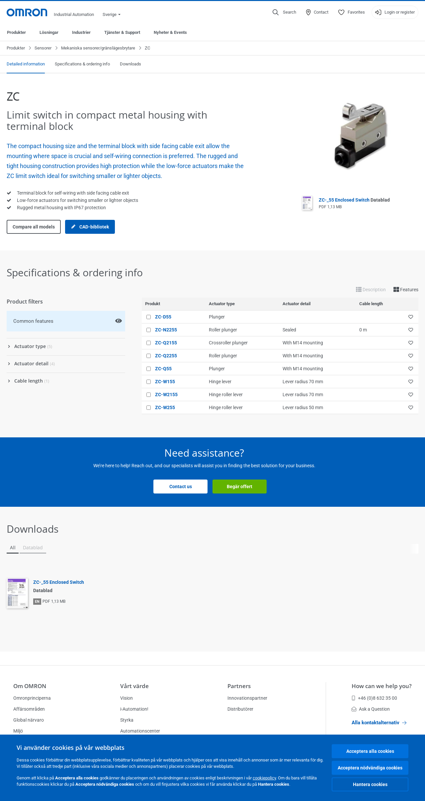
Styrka (126, 720)
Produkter (16, 32)
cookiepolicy (264, 777)
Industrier (81, 32)
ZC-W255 (165, 407)
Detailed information (26, 63)
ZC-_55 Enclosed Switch (354, 200)
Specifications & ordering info (82, 63)
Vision (126, 698)
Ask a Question (371, 709)
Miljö (18, 731)
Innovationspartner (247, 698)
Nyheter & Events (170, 32)
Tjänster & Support (122, 32)
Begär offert (239, 486)
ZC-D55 (163, 316)
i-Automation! (134, 709)
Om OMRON (29, 686)
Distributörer (240, 709)
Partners (239, 686)
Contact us (180, 486)
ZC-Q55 (163, 368)
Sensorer (43, 47)
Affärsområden (29, 709)
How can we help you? (382, 686)
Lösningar (49, 32)
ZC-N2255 (166, 329)
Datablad (33, 547)
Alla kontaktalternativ (379, 723)
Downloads (130, 63)
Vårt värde (134, 686)
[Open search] (284, 12)
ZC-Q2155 (166, 342)
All (12, 547)
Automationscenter (140, 731)
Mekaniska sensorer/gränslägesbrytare (98, 47)
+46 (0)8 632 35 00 (374, 698)
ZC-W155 (165, 381)
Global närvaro (28, 720)
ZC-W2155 (166, 394)
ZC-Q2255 (166, 355)
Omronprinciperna (32, 698)
